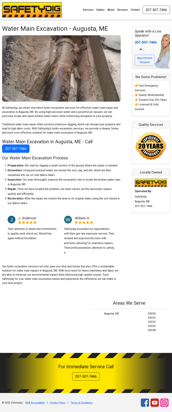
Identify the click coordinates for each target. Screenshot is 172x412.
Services (88, 9)
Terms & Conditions (81, 402)
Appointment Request (144, 60)
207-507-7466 (156, 10)
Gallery (100, 9)
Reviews (122, 9)
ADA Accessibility (35, 402)
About (110, 9)
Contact (135, 9)
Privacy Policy (57, 402)
